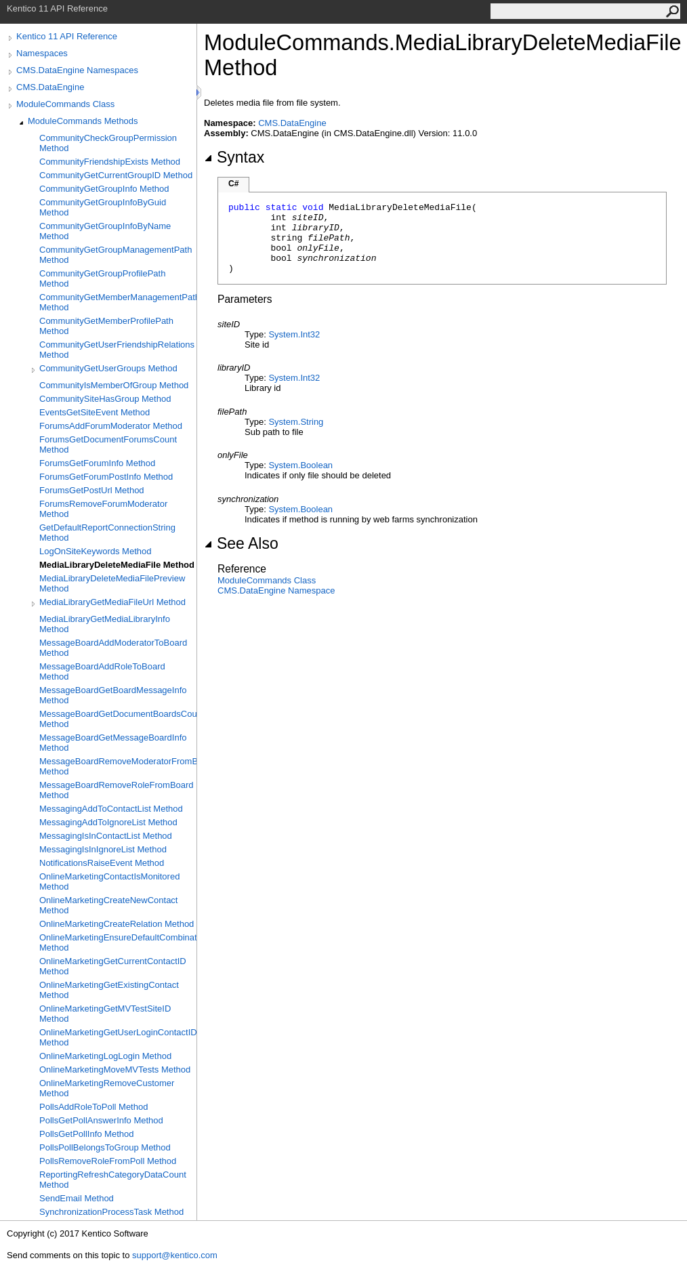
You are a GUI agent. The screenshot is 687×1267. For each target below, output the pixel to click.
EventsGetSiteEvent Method (94, 412)
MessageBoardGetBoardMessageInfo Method (113, 695)
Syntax (234, 157)
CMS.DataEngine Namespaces (77, 70)
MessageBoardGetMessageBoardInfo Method (113, 742)
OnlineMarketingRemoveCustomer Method (106, 1088)
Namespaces (42, 53)
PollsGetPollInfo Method (86, 1134)
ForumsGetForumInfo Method (97, 463)
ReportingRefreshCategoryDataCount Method (112, 1179)
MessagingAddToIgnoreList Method (108, 822)
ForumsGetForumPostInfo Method (106, 477)
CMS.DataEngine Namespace (276, 590)
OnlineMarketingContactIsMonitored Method (109, 881)
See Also (241, 543)
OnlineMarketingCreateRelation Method (116, 924)
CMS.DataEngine (50, 87)
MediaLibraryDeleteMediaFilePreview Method (112, 583)
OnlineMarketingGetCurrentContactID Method (112, 966)
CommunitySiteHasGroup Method (105, 399)
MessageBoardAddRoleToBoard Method (102, 671)
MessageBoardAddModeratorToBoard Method (113, 648)
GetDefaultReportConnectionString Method (107, 532)
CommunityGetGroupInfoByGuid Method (102, 207)
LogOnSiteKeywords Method (95, 551)
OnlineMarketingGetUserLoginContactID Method (117, 1037)
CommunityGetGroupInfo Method (104, 189)
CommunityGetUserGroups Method (108, 368)
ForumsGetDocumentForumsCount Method (108, 444)
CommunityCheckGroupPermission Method (108, 143)
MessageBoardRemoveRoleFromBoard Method (116, 790)
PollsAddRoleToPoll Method (93, 1107)
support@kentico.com (174, 1255)
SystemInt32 (294, 334)
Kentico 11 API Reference (66, 36)
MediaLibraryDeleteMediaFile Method (116, 565)
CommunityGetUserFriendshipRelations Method (116, 349)
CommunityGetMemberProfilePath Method (106, 326)
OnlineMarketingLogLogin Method (105, 1056)
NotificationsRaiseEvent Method (101, 863)
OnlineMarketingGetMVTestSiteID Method (105, 1013)
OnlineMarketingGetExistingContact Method (109, 990)
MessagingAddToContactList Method (111, 809)
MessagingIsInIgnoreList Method (103, 849)
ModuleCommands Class (65, 104)
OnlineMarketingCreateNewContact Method (108, 905)
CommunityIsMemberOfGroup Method (113, 385)
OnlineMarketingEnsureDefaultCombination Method (117, 942)
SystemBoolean (300, 465)
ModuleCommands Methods (83, 121)
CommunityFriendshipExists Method (109, 162)
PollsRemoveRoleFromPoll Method (107, 1161)
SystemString (295, 422)
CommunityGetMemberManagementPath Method (117, 302)
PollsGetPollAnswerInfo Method (101, 1120)
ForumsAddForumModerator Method (110, 426)
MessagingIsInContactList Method (105, 836)
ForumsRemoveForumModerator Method (103, 509)
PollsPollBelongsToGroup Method (105, 1147)
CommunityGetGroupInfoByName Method (105, 231)
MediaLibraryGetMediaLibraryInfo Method (104, 624)
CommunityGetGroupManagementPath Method (115, 255)
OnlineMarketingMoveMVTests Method (114, 1069)
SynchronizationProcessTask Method (111, 1212)
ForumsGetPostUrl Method (91, 490)
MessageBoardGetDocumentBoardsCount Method (117, 719)
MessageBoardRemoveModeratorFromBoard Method (117, 766)
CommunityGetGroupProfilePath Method (102, 278)
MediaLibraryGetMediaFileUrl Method (112, 602)
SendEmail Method (76, 1198)
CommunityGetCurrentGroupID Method (115, 175)
